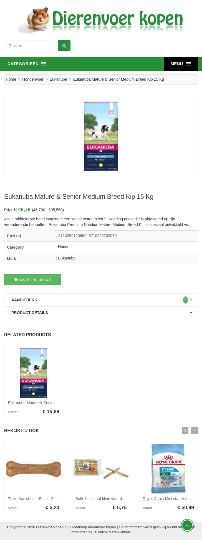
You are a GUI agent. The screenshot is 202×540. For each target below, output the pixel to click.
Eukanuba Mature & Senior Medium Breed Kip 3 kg (52, 403)
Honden (65, 246)
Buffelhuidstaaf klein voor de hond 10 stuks (112, 498)
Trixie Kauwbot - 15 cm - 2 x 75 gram (40, 498)
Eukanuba (58, 79)
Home (11, 79)
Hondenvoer (32, 79)
